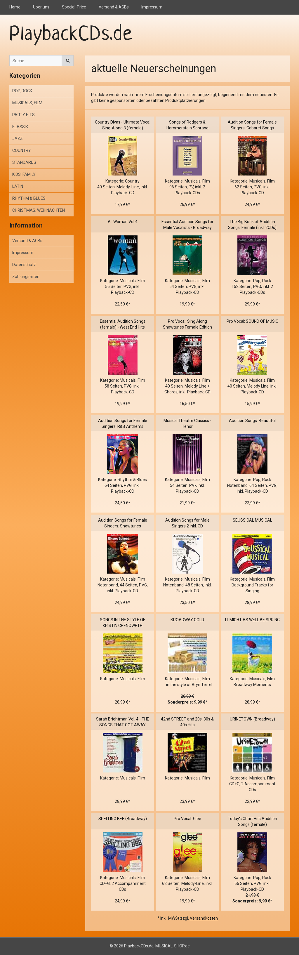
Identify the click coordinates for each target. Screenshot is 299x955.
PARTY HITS (23, 114)
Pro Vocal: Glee (187, 818)
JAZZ (17, 138)
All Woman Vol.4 (123, 221)
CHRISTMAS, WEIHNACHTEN (38, 210)
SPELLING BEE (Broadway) (122, 818)
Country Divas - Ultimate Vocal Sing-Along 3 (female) (122, 125)
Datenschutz (24, 264)
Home (14, 7)
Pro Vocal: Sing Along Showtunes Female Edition (187, 324)
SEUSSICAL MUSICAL (252, 520)
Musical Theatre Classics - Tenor (187, 423)
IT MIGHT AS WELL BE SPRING (252, 619)
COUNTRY (21, 150)
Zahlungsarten (25, 276)
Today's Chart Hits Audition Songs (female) (252, 821)
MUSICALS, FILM (27, 102)
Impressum (151, 7)
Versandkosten (204, 918)
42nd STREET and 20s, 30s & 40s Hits (187, 722)
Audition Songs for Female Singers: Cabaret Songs (252, 125)
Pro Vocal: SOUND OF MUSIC (252, 321)
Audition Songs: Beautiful (252, 420)
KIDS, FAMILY (24, 174)
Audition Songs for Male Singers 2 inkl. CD (187, 523)
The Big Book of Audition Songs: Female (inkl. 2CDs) (252, 224)
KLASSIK (20, 126)
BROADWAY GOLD (187, 619)
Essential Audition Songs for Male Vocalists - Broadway (187, 224)
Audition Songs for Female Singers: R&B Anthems (122, 423)
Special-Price (74, 7)
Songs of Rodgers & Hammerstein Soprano (187, 125)
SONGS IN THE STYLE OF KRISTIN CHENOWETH (122, 622)
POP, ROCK (22, 90)
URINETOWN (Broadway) (252, 719)
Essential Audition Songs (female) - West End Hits (122, 324)
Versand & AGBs (114, 7)
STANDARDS (24, 162)
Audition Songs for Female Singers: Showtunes (122, 523)
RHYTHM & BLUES (29, 198)
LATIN (17, 186)
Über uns (41, 7)
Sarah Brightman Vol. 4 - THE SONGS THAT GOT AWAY (122, 722)
